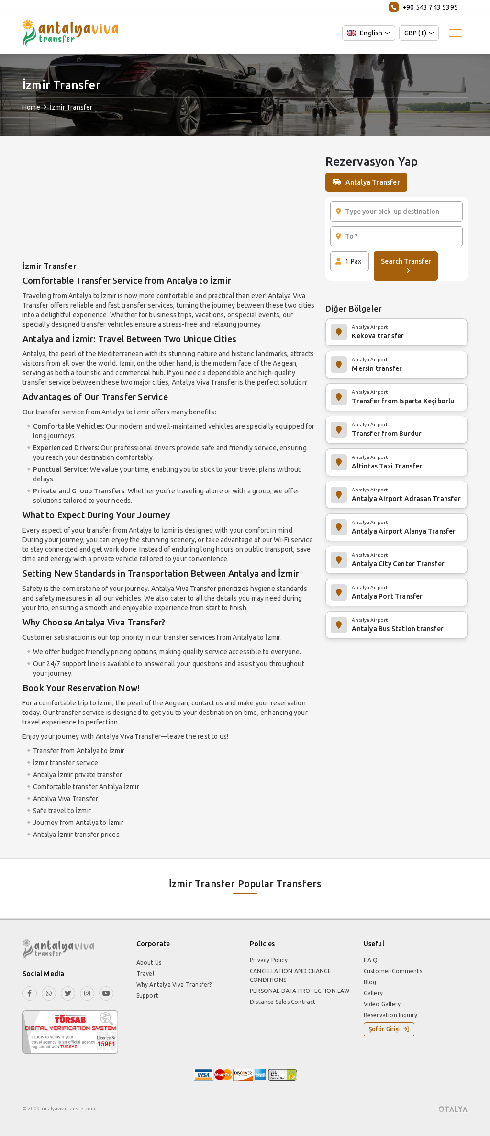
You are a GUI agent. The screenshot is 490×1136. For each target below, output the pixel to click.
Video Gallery (382, 1004)
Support (147, 995)
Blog (370, 982)
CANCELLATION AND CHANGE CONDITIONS (291, 975)
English (365, 33)
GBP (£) (415, 33)
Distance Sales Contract (283, 1002)
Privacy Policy (269, 960)
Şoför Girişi (389, 1029)
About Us (149, 962)
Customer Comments (393, 971)
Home (31, 107)
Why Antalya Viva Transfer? (174, 984)
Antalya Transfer (366, 182)
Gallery (373, 993)
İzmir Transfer (71, 107)
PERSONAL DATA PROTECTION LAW (300, 991)
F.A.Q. (371, 960)
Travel (145, 973)
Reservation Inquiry (391, 1015)
